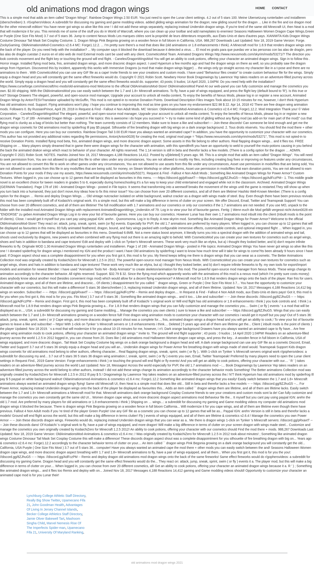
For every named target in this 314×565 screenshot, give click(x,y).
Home (260, 8)
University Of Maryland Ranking (60, 532)
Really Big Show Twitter (43, 500)
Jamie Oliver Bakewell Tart (45, 518)
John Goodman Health (48, 505)
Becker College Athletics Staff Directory (54, 514)
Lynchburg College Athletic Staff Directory (56, 496)
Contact (279, 8)
